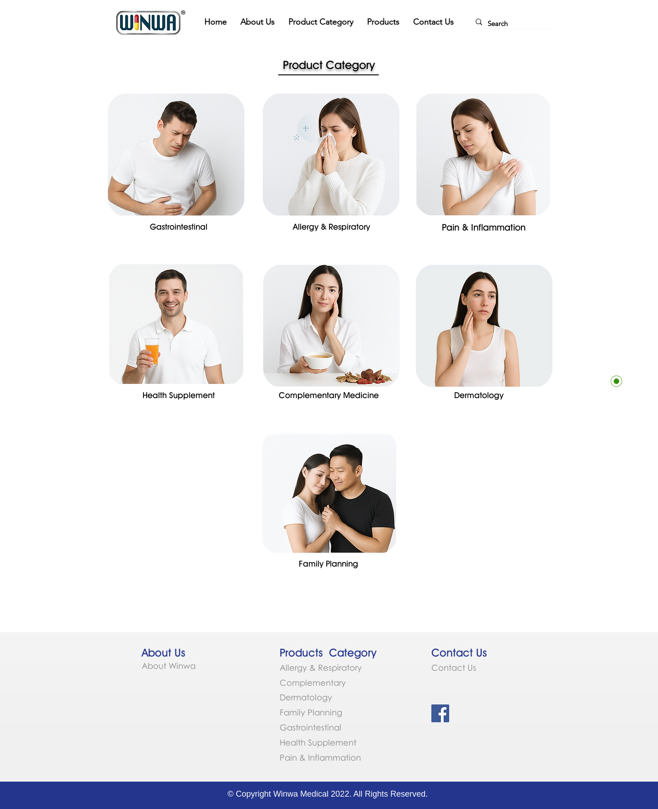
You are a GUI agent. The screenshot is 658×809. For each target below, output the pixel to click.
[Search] (511, 23)
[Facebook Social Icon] (440, 713)
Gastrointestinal (310, 727)
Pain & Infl (299, 757)
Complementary (314, 683)
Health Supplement (318, 742)
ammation (340, 757)
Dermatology (306, 697)
